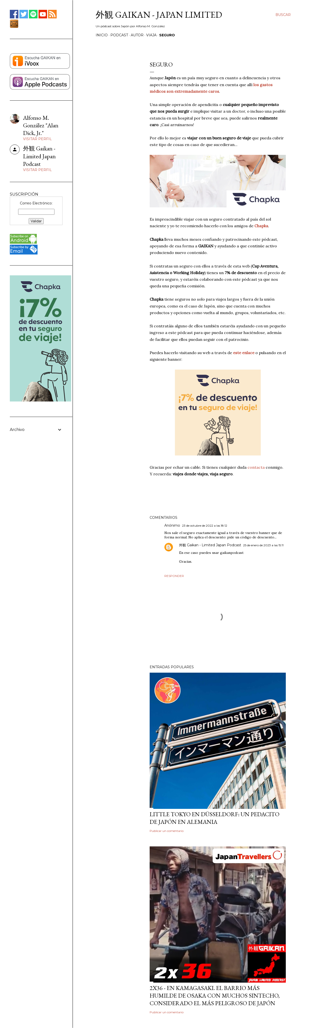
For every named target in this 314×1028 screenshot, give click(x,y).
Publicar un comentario (166, 831)
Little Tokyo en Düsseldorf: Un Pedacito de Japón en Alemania (214, 818)
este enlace (243, 352)
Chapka (261, 225)
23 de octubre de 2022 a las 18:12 (204, 525)
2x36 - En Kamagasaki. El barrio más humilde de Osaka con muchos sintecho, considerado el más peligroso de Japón (215, 995)
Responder (174, 576)
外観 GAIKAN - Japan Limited (159, 14)
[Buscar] (283, 15)
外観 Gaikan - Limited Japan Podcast (210, 545)
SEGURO (167, 35)
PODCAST (119, 35)
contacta (257, 467)
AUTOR (137, 35)
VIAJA (151, 35)
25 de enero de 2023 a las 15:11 (263, 545)
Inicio (102, 35)
